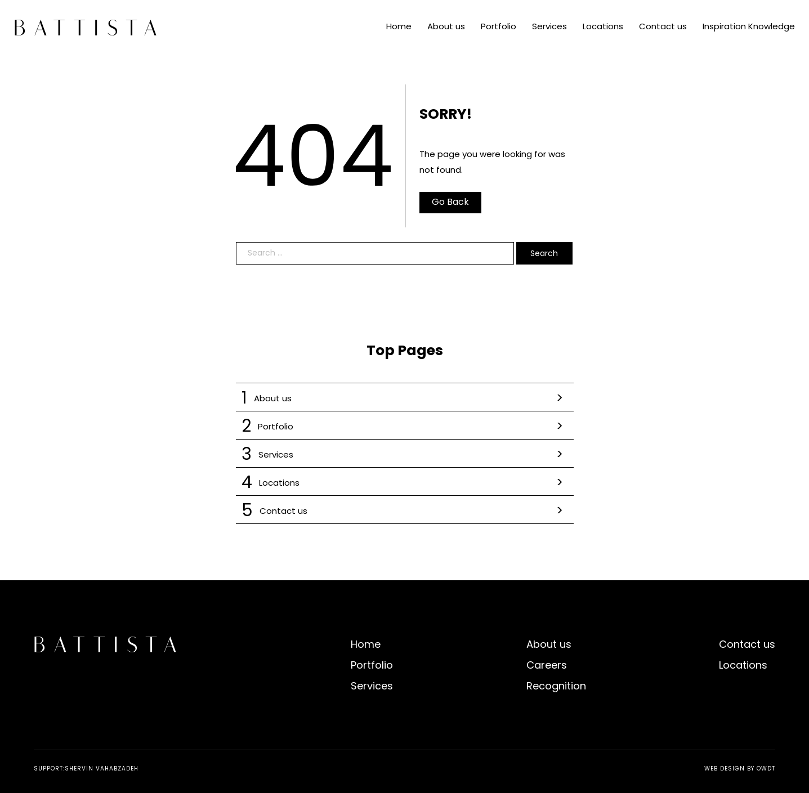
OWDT (766, 768)
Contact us (663, 26)
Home (399, 26)
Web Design (724, 768)
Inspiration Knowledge (749, 26)
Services (549, 26)
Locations (603, 26)
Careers (546, 665)
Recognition (556, 686)
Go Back (450, 201)
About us (446, 26)
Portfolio (498, 26)
